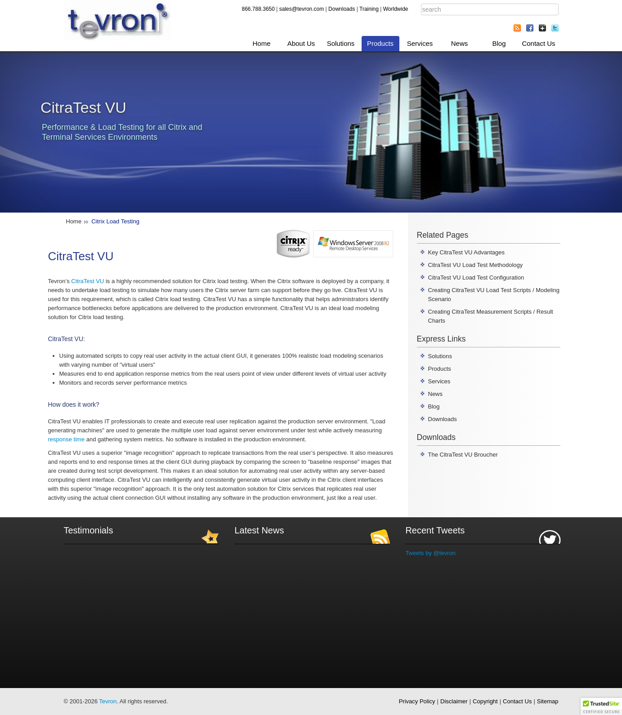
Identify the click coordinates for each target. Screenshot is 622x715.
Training (369, 9)
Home (261, 43)
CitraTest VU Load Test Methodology (475, 265)
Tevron (107, 701)
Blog (499, 43)
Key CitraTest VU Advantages (466, 252)
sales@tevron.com (301, 9)
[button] (601, 706)
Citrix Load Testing (115, 221)
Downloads (341, 9)
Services (420, 43)
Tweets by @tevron (430, 553)
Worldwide (395, 9)
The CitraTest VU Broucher (463, 454)
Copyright (485, 701)
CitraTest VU (87, 281)
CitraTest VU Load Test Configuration (476, 277)
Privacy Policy (417, 701)
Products (380, 43)
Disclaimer (454, 701)
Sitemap (548, 701)
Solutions (341, 43)
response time (66, 439)
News (459, 43)
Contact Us (538, 43)
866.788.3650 (258, 9)
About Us (301, 43)
